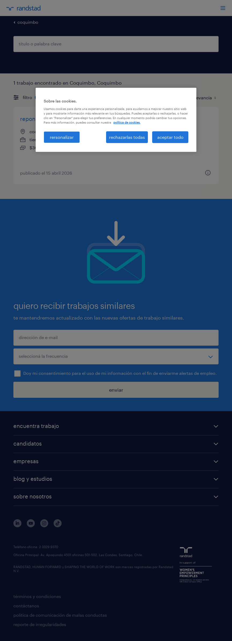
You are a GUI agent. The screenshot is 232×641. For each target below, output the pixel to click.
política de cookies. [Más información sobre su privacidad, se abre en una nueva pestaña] (126, 122)
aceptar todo (170, 137)
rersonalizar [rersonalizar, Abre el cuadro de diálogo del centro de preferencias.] (62, 137)
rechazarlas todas (127, 137)
